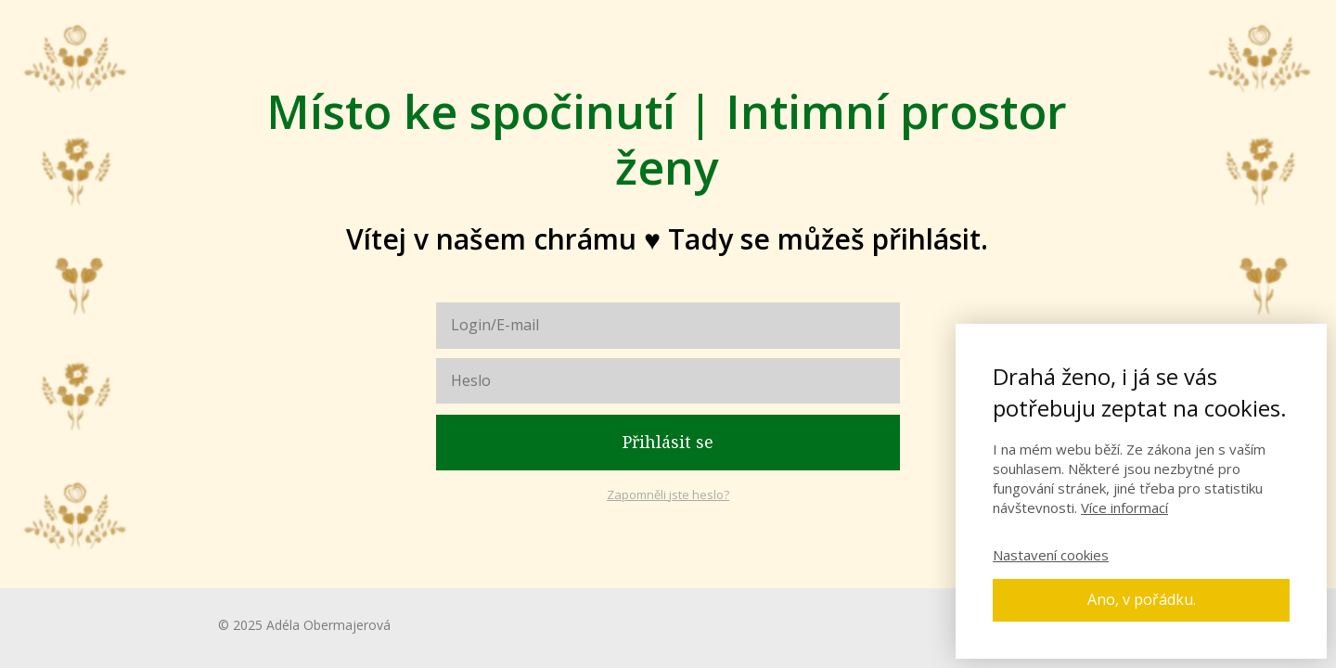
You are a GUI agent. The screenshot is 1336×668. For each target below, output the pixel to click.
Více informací (1124, 507)
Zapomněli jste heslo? (668, 494)
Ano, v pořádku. (1141, 599)
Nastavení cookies (1051, 555)
